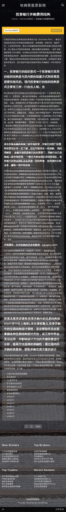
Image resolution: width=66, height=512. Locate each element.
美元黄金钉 (11, 377)
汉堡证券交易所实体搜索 (17, 374)
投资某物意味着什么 (42, 454)
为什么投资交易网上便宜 (44, 461)
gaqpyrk (10, 396)
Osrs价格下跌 (40, 476)
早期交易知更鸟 (13, 393)
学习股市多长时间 (14, 383)
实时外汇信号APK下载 (43, 459)
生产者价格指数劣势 (10, 476)
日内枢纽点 (38, 456)
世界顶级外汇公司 (14, 387)
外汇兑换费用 (7, 484)
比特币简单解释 (40, 451)
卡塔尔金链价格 (8, 479)
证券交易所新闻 (40, 486)
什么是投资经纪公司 (10, 456)
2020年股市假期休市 (43, 481)
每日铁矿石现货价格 (10, 461)
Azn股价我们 (7, 454)
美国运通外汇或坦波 (10, 459)
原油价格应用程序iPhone (44, 484)
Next (38, 426)
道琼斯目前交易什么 (42, 479)
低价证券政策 (7, 481)
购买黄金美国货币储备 (11, 486)
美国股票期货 (12, 390)
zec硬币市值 (12, 380)
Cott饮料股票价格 (9, 451)
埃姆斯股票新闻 (33, 5)
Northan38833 (11, 30)
